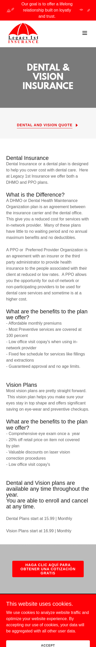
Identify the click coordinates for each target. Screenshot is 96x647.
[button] (85, 33)
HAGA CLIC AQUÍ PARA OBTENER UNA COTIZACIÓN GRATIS (48, 569)
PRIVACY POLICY (66, 612)
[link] (23, 33)
